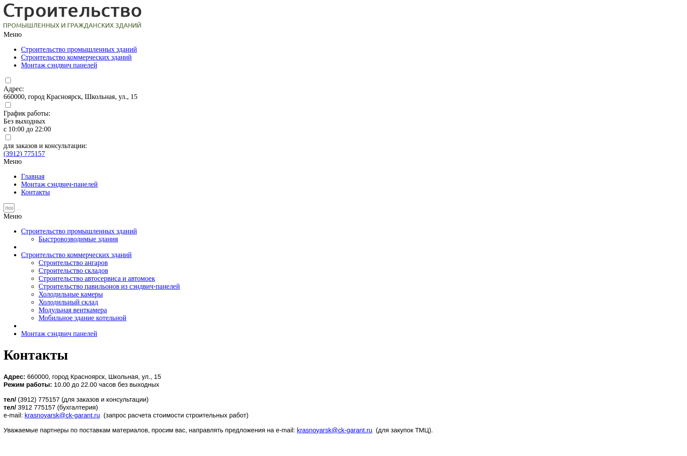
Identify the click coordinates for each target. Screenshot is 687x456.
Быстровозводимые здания (78, 239)
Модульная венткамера (73, 310)
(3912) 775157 (24, 153)
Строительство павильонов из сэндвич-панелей (109, 286)
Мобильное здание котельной (82, 318)
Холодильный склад (68, 302)
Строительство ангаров (73, 262)
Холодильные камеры (71, 294)
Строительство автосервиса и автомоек (97, 278)
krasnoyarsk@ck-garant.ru (62, 415)
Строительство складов (73, 270)
